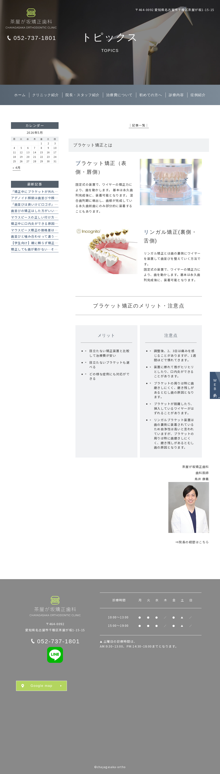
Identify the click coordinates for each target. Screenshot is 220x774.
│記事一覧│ (139, 125)
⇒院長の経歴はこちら (192, 542)
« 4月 (17, 167)
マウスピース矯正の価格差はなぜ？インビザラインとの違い (56, 230)
